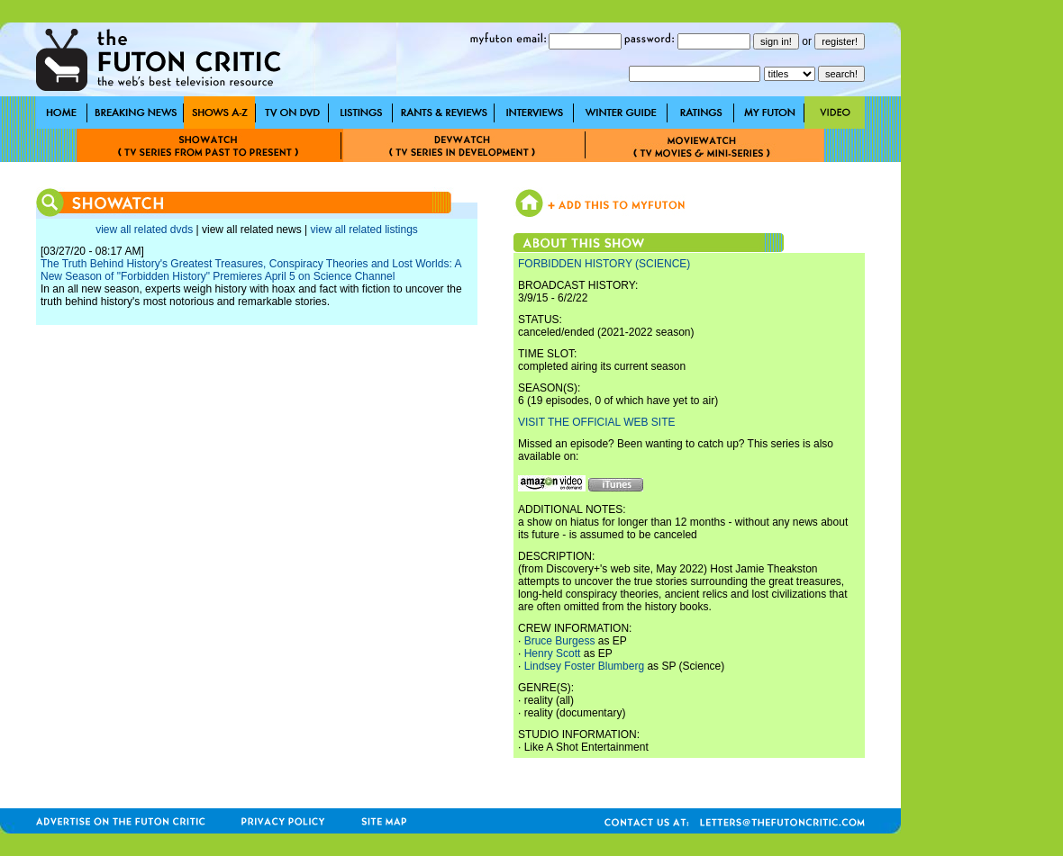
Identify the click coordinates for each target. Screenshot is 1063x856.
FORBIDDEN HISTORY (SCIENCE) (604, 263)
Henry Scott (552, 653)
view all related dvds (144, 229)
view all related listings (363, 229)
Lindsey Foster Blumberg (584, 666)
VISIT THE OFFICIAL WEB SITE (596, 422)
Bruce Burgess (559, 641)
